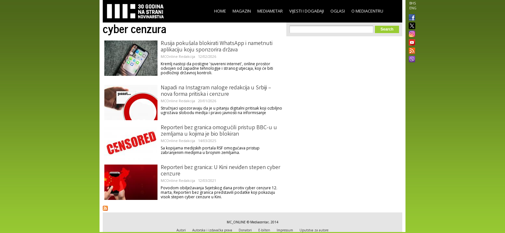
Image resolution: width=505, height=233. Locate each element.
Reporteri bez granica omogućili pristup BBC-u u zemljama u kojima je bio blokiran (219, 131)
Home (220, 11)
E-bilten (264, 230)
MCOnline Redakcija (178, 56)
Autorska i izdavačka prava (212, 230)
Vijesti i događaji (306, 11)
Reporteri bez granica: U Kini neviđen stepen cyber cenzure (220, 171)
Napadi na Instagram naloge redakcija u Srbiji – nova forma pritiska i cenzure (216, 91)
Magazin (242, 11)
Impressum (285, 230)
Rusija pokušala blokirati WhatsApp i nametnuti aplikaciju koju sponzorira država (216, 47)
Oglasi (337, 11)
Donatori (245, 230)
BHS (412, 3)
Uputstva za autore (314, 230)
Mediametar (270, 11)
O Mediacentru (367, 11)
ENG (412, 8)
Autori (181, 230)
